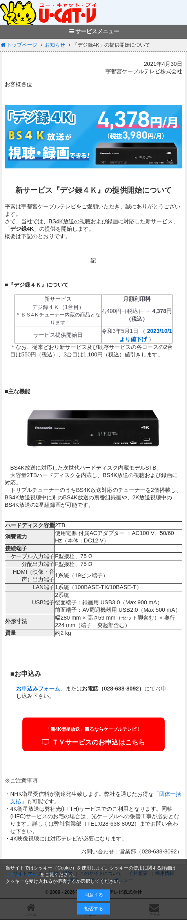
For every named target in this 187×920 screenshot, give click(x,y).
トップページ (18, 45)
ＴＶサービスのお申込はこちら (93, 736)
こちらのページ (21, 874)
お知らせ (55, 45)
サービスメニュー (93, 31)
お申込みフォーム (38, 688)
